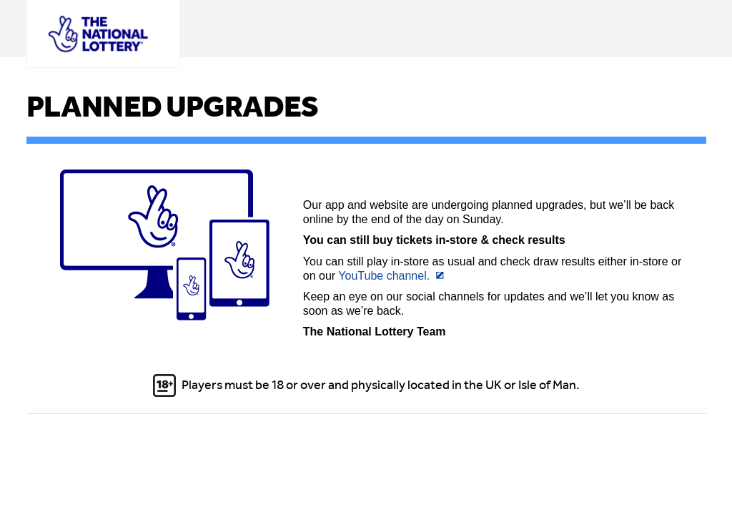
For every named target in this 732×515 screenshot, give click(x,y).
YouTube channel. (384, 276)
